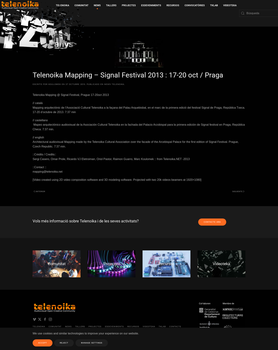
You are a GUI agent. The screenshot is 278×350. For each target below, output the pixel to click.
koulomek (54, 84)
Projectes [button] (129, 5)
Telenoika (39, 326)
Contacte (175, 326)
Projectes (94, 326)
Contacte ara (212, 222)
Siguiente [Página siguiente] (238, 191)
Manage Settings (91, 343)
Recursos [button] (172, 5)
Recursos (133, 326)
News (68, 326)
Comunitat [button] (81, 5)
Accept (42, 343)
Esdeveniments (114, 326)
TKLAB (162, 326)
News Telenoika (114, 84)
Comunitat (55, 326)
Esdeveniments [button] (151, 5)
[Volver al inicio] (49, 30)
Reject (64, 343)
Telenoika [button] (62, 5)
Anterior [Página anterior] (39, 191)
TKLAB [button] (214, 5)
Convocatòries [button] (195, 5)
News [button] (97, 5)
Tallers (111, 5)
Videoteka (230, 5)
